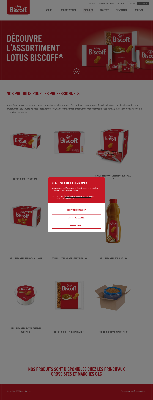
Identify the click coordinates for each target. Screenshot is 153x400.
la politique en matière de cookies (78, 196)
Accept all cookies (76, 218)
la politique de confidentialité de (73, 197)
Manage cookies (76, 225)
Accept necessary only (76, 210)
